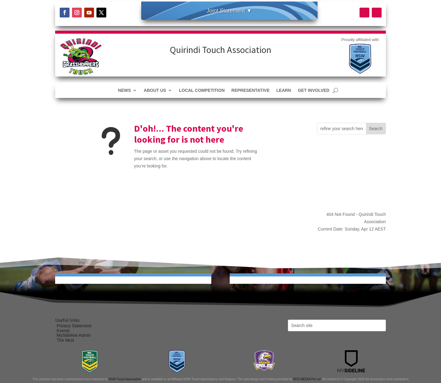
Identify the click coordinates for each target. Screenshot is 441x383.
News (124, 90)
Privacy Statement (74, 325)
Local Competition (201, 90)
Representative (251, 90)
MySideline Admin (74, 335)
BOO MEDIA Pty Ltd (307, 379)
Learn (283, 90)
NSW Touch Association (125, 379)
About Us (155, 90)
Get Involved (313, 90)
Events (63, 330)
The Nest (65, 340)
